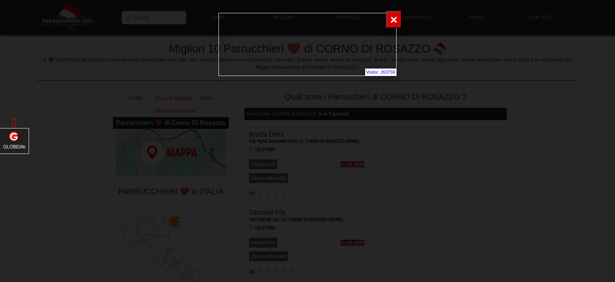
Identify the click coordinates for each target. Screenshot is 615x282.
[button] (14, 122)
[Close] (394, 19)
